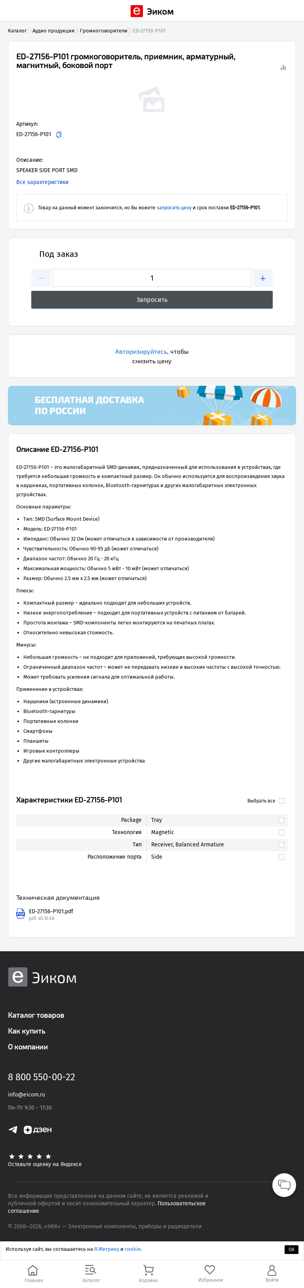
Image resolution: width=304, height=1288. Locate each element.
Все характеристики (42, 182)
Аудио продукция (53, 31)
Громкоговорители (103, 31)
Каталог (17, 31)
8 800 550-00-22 (41, 1077)
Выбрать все (265, 801)
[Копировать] (59, 135)
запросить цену (174, 208)
